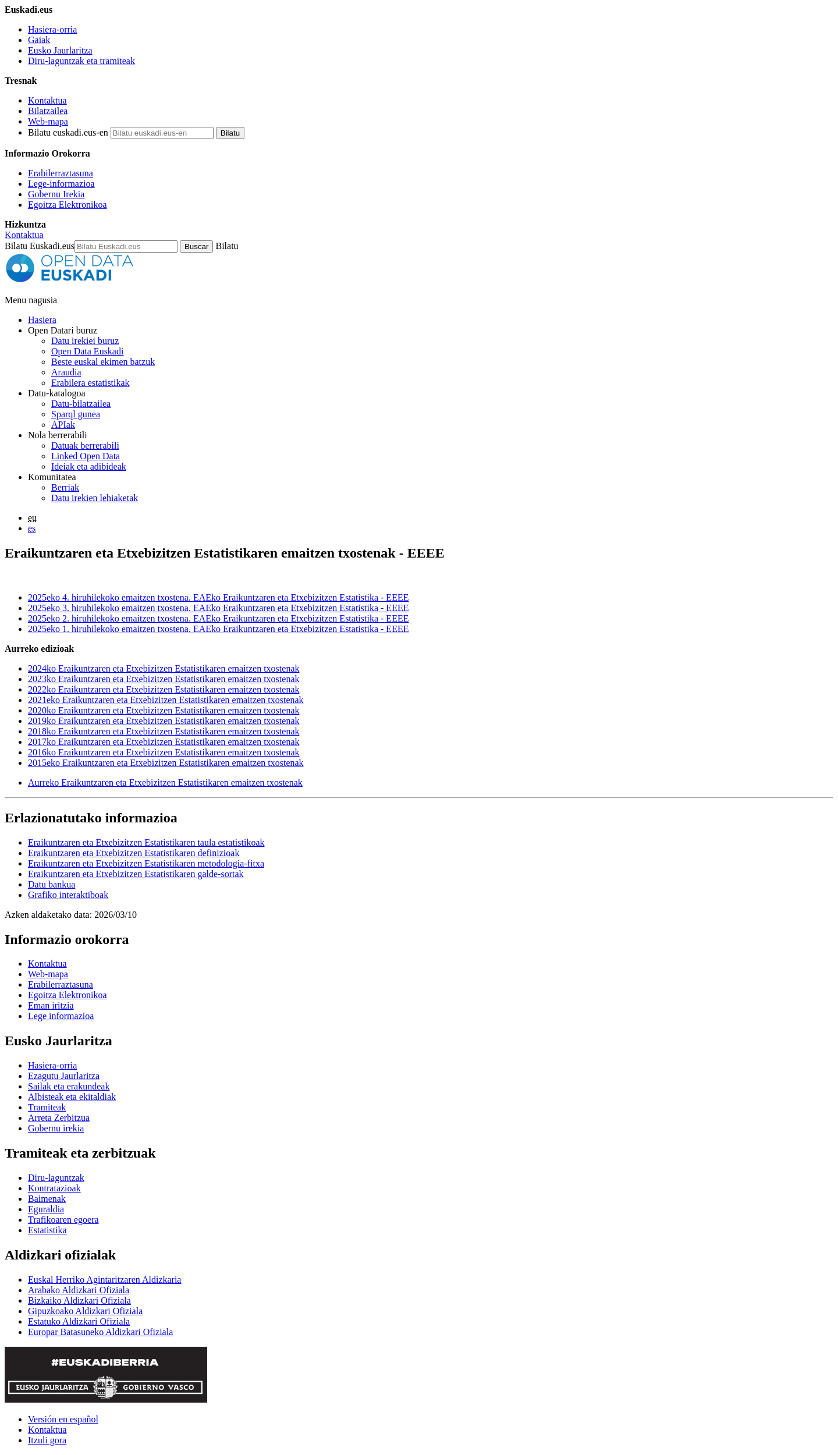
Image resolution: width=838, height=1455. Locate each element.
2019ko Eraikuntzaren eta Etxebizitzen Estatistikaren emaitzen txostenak (163, 721)
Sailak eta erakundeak (68, 1086)
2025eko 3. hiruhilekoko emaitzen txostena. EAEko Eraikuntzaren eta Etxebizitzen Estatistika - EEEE (218, 608)
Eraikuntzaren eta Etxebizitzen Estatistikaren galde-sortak (136, 874)
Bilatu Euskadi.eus (39, 246)
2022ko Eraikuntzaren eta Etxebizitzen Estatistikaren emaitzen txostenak (163, 689)
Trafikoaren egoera (63, 1220)
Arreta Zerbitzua (59, 1118)
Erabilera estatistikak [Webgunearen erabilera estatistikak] (90, 383)
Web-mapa (48, 121)
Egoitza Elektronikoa (67, 205)
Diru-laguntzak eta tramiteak (81, 61)
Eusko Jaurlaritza (60, 50)
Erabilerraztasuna (60, 173)
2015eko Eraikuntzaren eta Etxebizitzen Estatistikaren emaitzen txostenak (166, 763)
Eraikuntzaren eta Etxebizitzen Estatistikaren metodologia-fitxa (146, 863)
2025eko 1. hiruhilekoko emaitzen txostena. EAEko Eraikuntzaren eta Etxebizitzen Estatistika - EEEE (218, 629)
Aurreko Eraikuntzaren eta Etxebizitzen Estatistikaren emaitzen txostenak (165, 782)
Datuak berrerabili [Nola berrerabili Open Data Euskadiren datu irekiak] (85, 445)
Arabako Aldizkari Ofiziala (78, 1290)
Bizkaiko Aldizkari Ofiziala (79, 1300)
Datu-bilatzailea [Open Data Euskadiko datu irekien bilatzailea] (81, 404)
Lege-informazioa (61, 184)
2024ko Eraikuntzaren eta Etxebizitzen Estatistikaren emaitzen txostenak (163, 668)
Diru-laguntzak (56, 1178)
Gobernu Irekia (56, 194)
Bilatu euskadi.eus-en (68, 132)
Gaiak (39, 40)
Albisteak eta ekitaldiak (72, 1097)
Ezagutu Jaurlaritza (64, 1076)
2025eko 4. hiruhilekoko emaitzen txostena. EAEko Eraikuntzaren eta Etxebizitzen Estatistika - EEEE (218, 597)
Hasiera (42, 320)
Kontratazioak (54, 1188)
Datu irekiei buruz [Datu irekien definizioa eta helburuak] (85, 341)
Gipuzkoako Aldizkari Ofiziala (85, 1311)
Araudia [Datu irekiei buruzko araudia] (66, 372)
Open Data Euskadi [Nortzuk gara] (87, 351)
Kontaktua (47, 100)
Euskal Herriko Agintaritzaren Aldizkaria (104, 1279)
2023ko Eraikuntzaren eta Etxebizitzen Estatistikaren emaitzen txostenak (163, 679)
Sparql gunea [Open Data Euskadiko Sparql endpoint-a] (75, 414)
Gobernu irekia (56, 1128)
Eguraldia (46, 1209)
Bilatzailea (48, 111)
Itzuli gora (47, 1440)
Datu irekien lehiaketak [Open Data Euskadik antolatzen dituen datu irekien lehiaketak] (94, 498)
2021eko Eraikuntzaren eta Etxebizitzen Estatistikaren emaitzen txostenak (166, 700)
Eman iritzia (51, 1005)
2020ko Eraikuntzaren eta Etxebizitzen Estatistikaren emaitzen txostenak (163, 710)
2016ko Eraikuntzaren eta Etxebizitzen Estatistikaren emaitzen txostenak (163, 752)
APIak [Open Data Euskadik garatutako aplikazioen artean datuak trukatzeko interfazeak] (63, 425)
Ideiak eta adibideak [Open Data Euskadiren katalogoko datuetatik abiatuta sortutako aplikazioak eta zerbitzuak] (88, 466)
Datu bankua (51, 884)
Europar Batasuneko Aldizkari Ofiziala (100, 1332)
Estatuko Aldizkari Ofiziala (79, 1321)
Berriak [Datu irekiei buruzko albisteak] (65, 487)
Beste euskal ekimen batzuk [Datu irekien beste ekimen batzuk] (103, 362)
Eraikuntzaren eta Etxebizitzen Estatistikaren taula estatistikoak (146, 842)
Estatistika (47, 1230)
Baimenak (47, 1199)
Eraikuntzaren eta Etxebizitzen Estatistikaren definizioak (133, 853)
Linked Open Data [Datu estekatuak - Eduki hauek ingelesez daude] (85, 456)
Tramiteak (47, 1107)
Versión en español (63, 1419)
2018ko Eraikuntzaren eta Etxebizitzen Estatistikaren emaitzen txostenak (163, 731)
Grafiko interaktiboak (68, 895)
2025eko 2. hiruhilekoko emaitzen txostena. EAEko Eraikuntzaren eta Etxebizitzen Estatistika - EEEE (218, 618)
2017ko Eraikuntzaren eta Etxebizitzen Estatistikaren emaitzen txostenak (163, 742)
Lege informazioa (61, 1016)
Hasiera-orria (52, 29)
